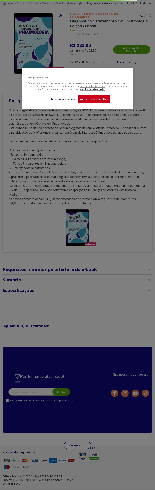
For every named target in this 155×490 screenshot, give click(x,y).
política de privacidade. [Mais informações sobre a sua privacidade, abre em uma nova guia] (92, 89)
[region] (77, 88)
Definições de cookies (63, 99)
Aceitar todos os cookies (94, 99)
